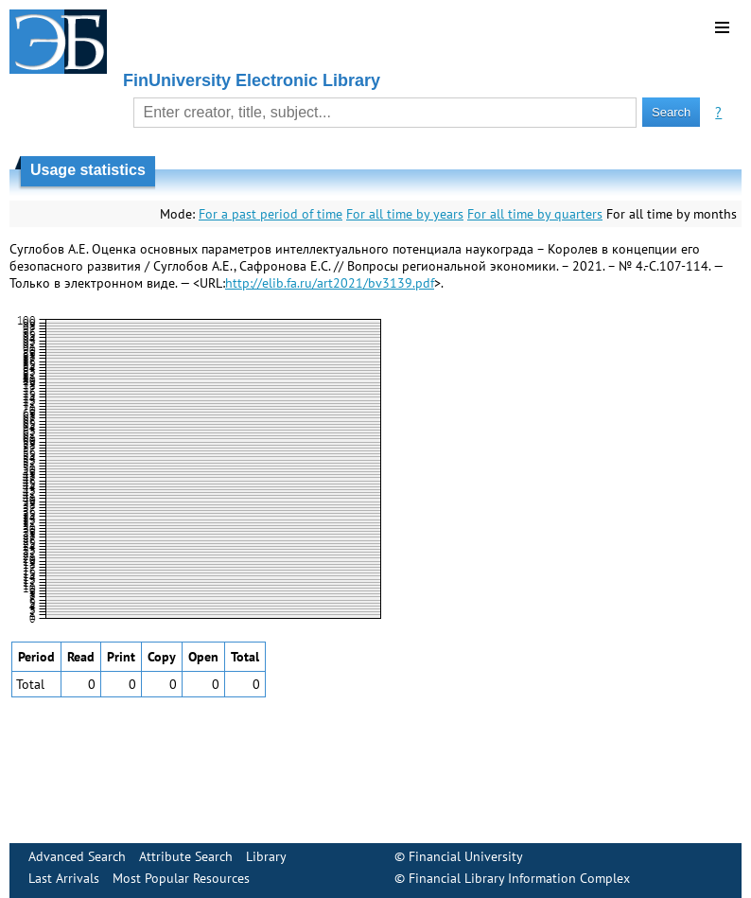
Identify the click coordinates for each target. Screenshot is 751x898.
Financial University (466, 856)
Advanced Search (77, 856)
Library (266, 856)
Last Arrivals (63, 878)
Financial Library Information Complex (519, 878)
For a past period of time (270, 213)
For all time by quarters (535, 213)
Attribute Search (186, 856)
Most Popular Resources (181, 878)
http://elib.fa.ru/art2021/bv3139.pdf (329, 282)
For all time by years (404, 213)
